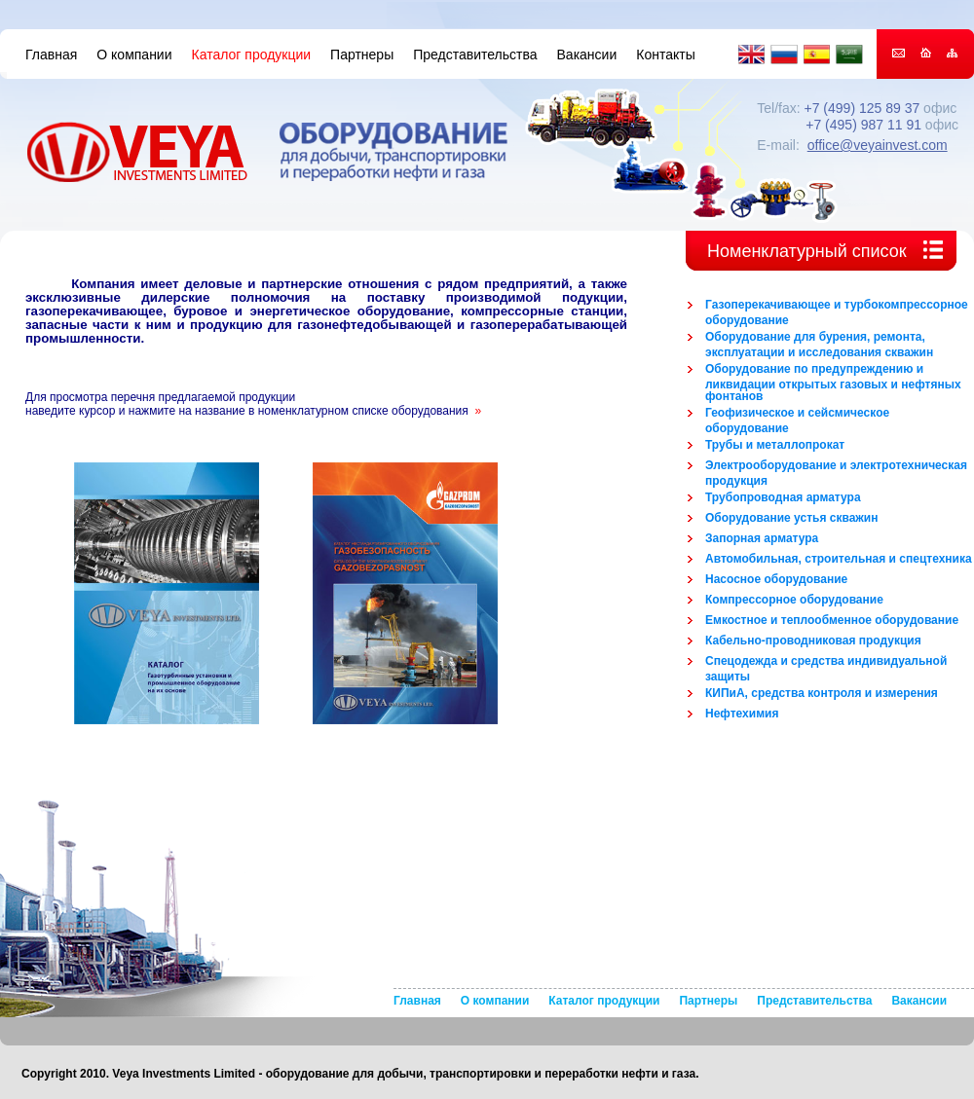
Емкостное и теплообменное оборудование (831, 620)
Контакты (665, 54)
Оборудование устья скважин (791, 518)
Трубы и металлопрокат (774, 445)
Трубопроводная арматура (783, 497)
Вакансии (587, 54)
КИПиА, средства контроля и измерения (821, 693)
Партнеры (361, 54)
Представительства (475, 54)
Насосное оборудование (776, 579)
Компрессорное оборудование (794, 599)
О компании (133, 54)
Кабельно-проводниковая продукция (813, 640)
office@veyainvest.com (877, 145)
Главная (51, 54)
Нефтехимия (741, 713)
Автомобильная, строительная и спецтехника (838, 559)
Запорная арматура (761, 538)
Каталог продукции (252, 54)
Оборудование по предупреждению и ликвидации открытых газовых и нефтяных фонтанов (833, 382)
